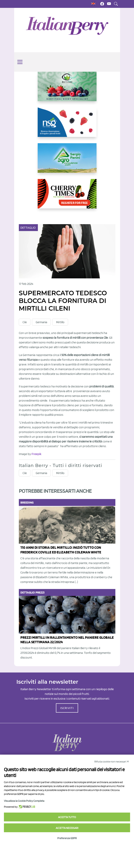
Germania (41, 322)
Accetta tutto (67, 817)
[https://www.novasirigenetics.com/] (67, 125)
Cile (25, 322)
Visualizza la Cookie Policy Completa (24, 800)
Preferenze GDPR (67, 838)
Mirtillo (60, 322)
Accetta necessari (67, 827)
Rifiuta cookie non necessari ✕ (111, 761)
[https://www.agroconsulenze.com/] (67, 161)
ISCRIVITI (67, 708)
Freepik (36, 454)
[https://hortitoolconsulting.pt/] (67, 89)
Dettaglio (28, 227)
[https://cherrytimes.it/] (67, 197)
